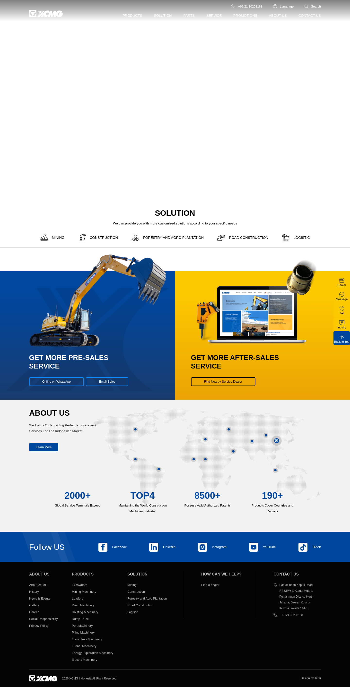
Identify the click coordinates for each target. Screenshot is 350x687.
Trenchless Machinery (87, 639)
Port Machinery (82, 625)
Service (214, 15)
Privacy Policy (39, 625)
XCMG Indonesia (80, 678)
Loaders (77, 598)
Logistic (132, 612)
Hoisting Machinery (85, 612)
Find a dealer (210, 585)
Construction (136, 591)
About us (278, 15)
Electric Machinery (84, 659)
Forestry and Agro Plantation (147, 598)
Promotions (245, 15)
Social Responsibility (43, 619)
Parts (189, 15)
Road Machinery (83, 605)
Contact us (309, 15)
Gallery (34, 605)
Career (34, 612)
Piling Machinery (83, 632)
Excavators (79, 585)
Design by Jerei (311, 678)
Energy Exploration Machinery (92, 653)
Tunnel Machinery (84, 646)
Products (132, 15)
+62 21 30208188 (291, 615)
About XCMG (38, 585)
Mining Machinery (84, 591)
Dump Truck (80, 619)
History (34, 591)
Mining (132, 585)
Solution (163, 15)
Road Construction (140, 605)
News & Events (39, 598)
